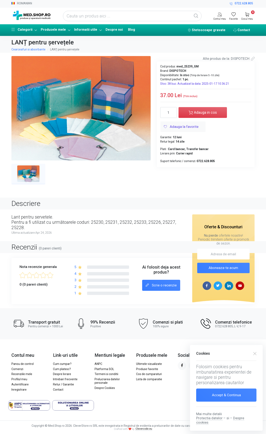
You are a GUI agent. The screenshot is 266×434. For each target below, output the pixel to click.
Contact (241, 30)
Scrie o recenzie (161, 285)
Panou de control (22, 364)
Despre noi (114, 30)
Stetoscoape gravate (206, 30)
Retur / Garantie (63, 384)
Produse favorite (147, 369)
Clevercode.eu (143, 428)
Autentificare (20, 384)
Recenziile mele (21, 374)
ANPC (98, 364)
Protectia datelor (209, 418)
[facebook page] (207, 285)
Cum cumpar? (62, 364)
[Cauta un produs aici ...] (132, 16)
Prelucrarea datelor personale (107, 381)
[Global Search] (196, 16)
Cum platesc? (62, 369)
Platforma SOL (104, 369)
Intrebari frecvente (65, 379)
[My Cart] (247, 15)
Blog (131, 30)
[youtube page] (240, 285)
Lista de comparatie (149, 379)
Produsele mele (53, 30)
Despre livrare (62, 374)
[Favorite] (233, 15)
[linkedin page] (229, 285)
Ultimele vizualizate (149, 364)
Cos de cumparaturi (149, 374)
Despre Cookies (105, 388)
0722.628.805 (241, 4)
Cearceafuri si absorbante (28, 49)
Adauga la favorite (181, 127)
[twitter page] (218, 285)
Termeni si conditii (106, 374)
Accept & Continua (226, 395)
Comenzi (17, 369)
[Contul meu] (219, 15)
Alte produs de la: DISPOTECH (229, 58)
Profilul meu (19, 379)
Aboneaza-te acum (223, 268)
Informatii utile (85, 30)
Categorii (21, 29)
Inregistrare (19, 389)
